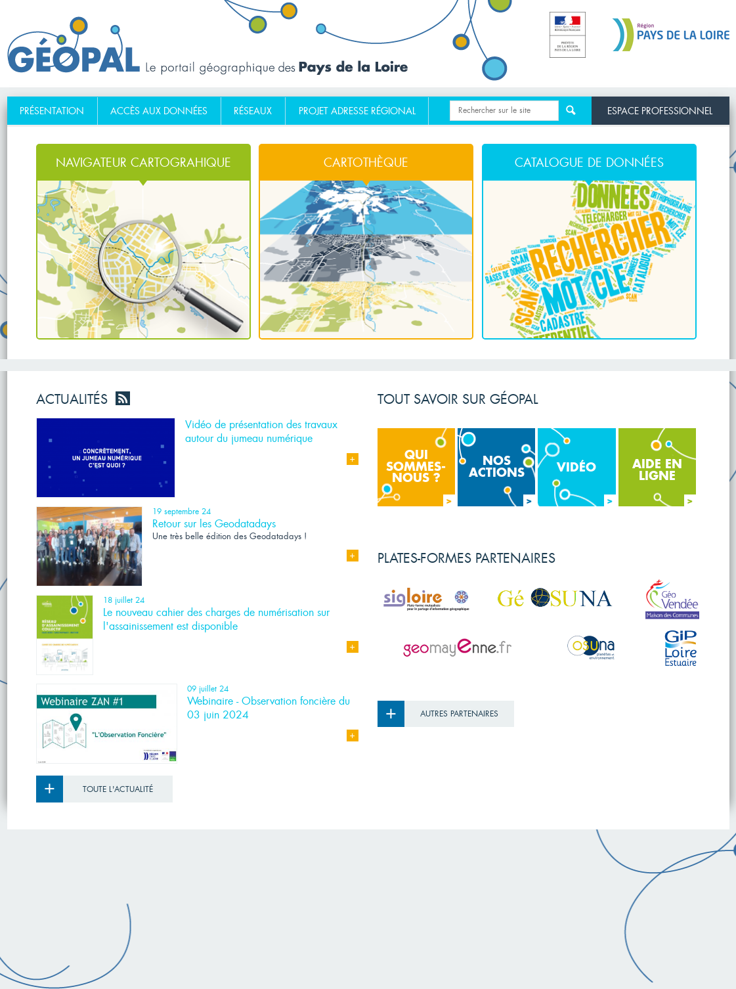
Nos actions (502, 480)
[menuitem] (52, 111)
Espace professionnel (659, 110)
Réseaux (253, 111)
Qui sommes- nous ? (420, 477)
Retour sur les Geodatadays (214, 524)
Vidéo (586, 484)
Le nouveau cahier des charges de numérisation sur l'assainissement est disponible (216, 619)
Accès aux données (158, 111)
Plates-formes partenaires (466, 558)
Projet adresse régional (357, 111)
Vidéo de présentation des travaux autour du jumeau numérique (261, 431)
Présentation (52, 111)
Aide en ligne (664, 482)
